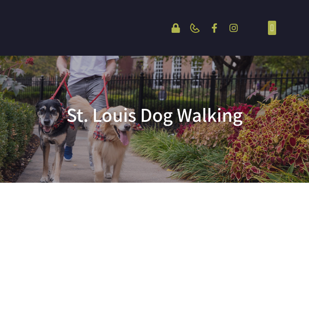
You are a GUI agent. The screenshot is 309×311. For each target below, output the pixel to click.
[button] (272, 28)
